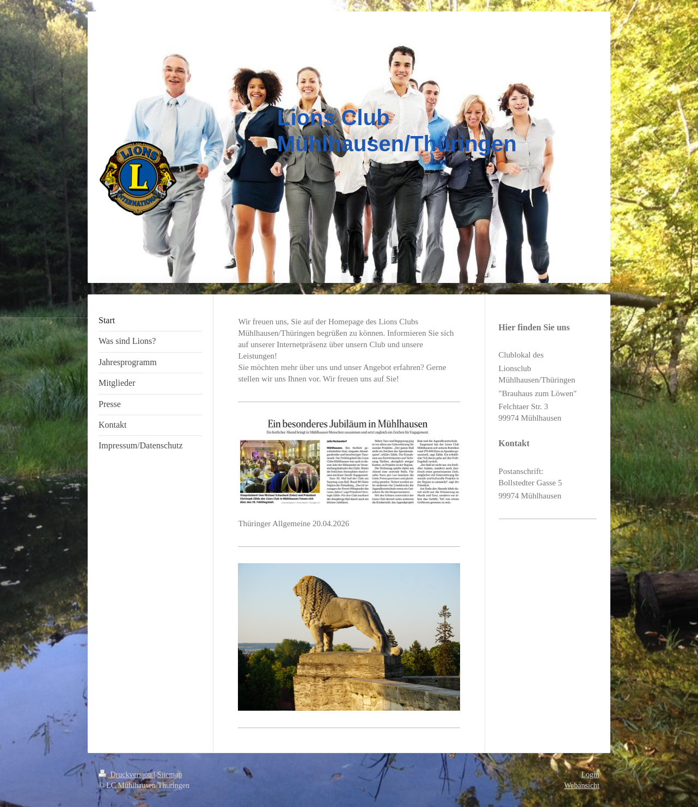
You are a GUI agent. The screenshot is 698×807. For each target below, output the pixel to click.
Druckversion (126, 775)
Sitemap (169, 775)
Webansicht (581, 785)
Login (590, 775)
